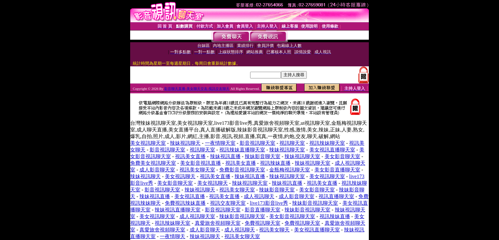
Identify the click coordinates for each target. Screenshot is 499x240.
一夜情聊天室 (220, 143)
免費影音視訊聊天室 (242, 169)
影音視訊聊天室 (257, 143)
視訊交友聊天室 (228, 203)
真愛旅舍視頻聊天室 (218, 223)
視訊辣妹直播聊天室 (242, 149)
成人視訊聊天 (259, 196)
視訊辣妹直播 (275, 163)
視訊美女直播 (190, 156)
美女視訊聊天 (180, 176)
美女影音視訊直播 (200, 163)
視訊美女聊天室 (197, 169)
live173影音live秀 (269, 203)
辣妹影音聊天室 (262, 156)
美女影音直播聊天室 (337, 169)
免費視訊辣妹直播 (185, 203)
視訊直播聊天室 (336, 196)
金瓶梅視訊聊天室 (289, 169)
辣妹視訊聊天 (185, 143)
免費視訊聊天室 (262, 223)
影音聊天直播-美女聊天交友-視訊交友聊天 (196, 88)
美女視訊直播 (189, 196)
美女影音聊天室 (342, 156)
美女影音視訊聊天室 (292, 216)
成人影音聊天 (205, 229)
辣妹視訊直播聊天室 (177, 209)
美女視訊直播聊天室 (332, 149)
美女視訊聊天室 (148, 143)
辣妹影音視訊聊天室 (315, 203)
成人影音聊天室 (157, 169)
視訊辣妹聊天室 (327, 143)
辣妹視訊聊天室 (287, 149)
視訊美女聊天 (274, 229)
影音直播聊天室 (262, 209)
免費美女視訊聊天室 (153, 163)
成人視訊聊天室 (197, 216)
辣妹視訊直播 (225, 156)
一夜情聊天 (172, 236)
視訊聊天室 (292, 143)
